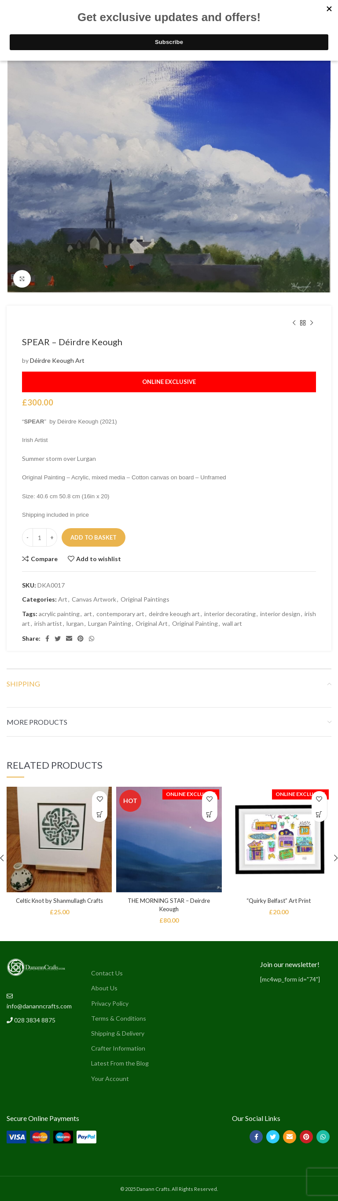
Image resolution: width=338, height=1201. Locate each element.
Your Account (110, 1078)
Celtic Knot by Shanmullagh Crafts (59, 900)
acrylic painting (59, 613)
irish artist (48, 623)
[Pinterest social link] (80, 638)
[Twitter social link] (57, 638)
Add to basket (93, 537)
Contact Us (107, 973)
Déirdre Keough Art (57, 360)
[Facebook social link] (47, 638)
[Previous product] (294, 323)
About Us (104, 988)
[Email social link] (69, 638)
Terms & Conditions (118, 1018)
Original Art (152, 623)
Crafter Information (118, 1048)
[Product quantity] (39, 537)
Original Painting (195, 623)
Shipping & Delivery (117, 1033)
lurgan (75, 623)
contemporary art (120, 613)
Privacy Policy (110, 1003)
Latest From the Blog (120, 1063)
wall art (232, 623)
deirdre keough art (174, 613)
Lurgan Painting (109, 623)
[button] (99, 814)
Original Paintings (145, 599)
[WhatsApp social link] (91, 638)
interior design (280, 613)
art (88, 613)
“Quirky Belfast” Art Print (279, 900)
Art (62, 599)
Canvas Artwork (94, 599)
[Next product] (311, 323)
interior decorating (230, 613)
